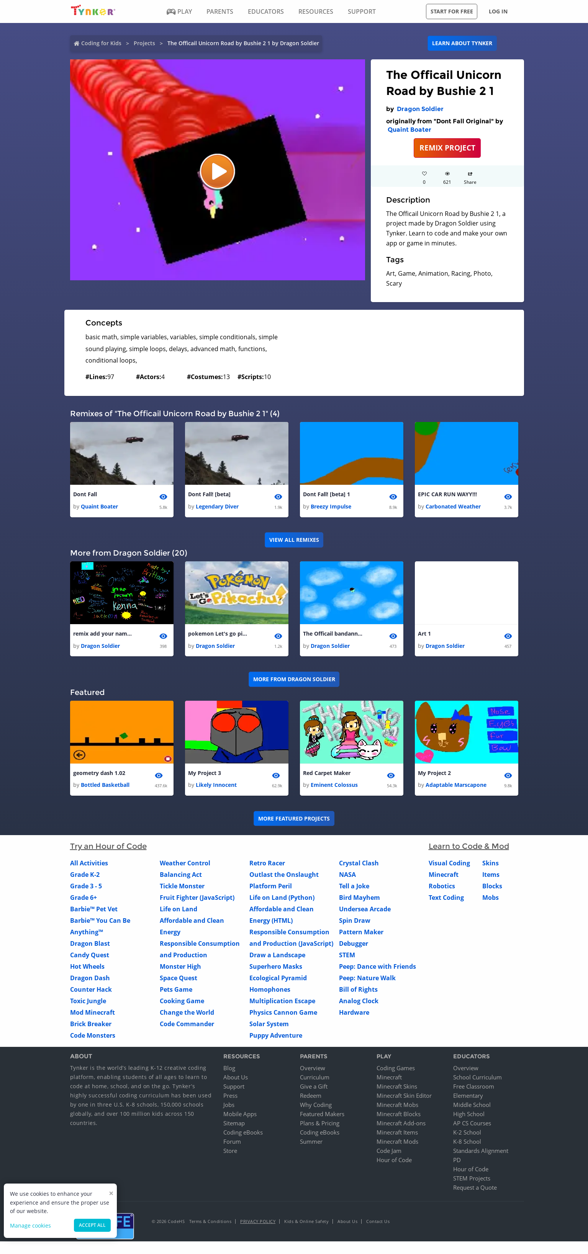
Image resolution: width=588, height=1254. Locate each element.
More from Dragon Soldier (294, 680)
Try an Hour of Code (108, 848)
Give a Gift (314, 1088)
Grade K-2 (85, 877)
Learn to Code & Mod (469, 848)
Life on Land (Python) (281, 900)
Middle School (472, 1106)
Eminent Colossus (334, 787)
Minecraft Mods (397, 1143)
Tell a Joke (354, 888)
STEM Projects (471, 1180)
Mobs (490, 900)
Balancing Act (181, 877)
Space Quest (178, 980)
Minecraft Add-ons (401, 1125)
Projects (144, 43)
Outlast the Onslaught (284, 877)
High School (469, 1116)
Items (491, 877)
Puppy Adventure (275, 1037)
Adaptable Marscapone (456, 787)
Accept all (92, 1225)
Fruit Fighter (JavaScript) (197, 900)
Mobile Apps (240, 1116)
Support (233, 1088)
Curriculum (314, 1079)
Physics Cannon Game (283, 1014)
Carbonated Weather (453, 507)
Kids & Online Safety (306, 1223)
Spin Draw (354, 923)
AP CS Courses (472, 1125)
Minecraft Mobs (397, 1106)
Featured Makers (322, 1116)
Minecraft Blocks (399, 1116)
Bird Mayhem (359, 900)
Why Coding (316, 1106)
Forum (232, 1143)
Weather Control (185, 865)
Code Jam (389, 1152)
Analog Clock (358, 1003)
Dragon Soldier (420, 109)
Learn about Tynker (462, 43)
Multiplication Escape (282, 1003)
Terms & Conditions (210, 1223)
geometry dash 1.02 (99, 774)
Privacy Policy (257, 1223)
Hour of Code (394, 1162)
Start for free (452, 11)
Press (230, 1097)
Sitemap (234, 1125)
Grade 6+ (83, 900)
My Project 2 (434, 774)
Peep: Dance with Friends (377, 969)
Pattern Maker (361, 934)
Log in (498, 11)
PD (457, 1162)
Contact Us (378, 1223)
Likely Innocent (216, 787)
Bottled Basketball (105, 787)
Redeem (310, 1097)
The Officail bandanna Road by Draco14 (333, 634)
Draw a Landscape (277, 957)
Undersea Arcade (365, 911)
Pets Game (176, 992)
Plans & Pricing (319, 1125)
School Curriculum (477, 1079)
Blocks (492, 888)
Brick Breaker (90, 1026)
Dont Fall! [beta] (209, 494)
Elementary (468, 1097)
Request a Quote (475, 1189)
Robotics (442, 888)
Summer (311, 1143)
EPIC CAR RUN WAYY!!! (447, 494)
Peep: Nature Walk (367, 980)
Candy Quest (89, 957)
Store (230, 1152)
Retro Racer (267, 865)
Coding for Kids (101, 43)
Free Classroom (473, 1088)
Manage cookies (30, 1225)
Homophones (269, 992)
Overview (312, 1070)
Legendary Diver (217, 507)
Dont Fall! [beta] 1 (326, 494)
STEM (347, 957)
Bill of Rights (358, 992)
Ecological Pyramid (278, 980)
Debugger (353, 946)
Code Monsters (92, 1037)
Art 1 (424, 634)
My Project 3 (204, 774)
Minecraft (444, 877)
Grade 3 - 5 (86, 888)
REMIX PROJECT (447, 147)
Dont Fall (85, 494)
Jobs (228, 1106)
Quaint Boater (409, 129)
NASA (347, 877)
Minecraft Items (397, 1134)
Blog (229, 1070)
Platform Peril (270, 888)
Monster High (180, 969)
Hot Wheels (87, 969)
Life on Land (178, 911)
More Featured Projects (294, 820)
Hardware (354, 1014)
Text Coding (446, 900)
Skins (490, 865)
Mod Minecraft (92, 1014)
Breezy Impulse (331, 507)
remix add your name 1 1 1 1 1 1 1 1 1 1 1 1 (103, 634)
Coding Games (396, 1070)
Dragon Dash (90, 980)
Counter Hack (91, 992)
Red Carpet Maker (327, 774)
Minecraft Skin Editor (404, 1097)
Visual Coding (449, 865)
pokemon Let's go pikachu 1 (218, 634)
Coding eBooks (243, 1134)
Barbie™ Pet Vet (94, 911)
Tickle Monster (182, 888)
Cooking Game (182, 1003)
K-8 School (467, 1143)
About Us (235, 1079)
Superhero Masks (275, 969)
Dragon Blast (90, 946)
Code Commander (187, 1026)
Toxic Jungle (88, 1003)
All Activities (89, 865)
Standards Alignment (480, 1152)
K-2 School (467, 1134)
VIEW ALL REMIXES (294, 540)
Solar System (269, 1026)
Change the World (187, 1014)
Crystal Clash (359, 865)
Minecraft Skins (397, 1088)
